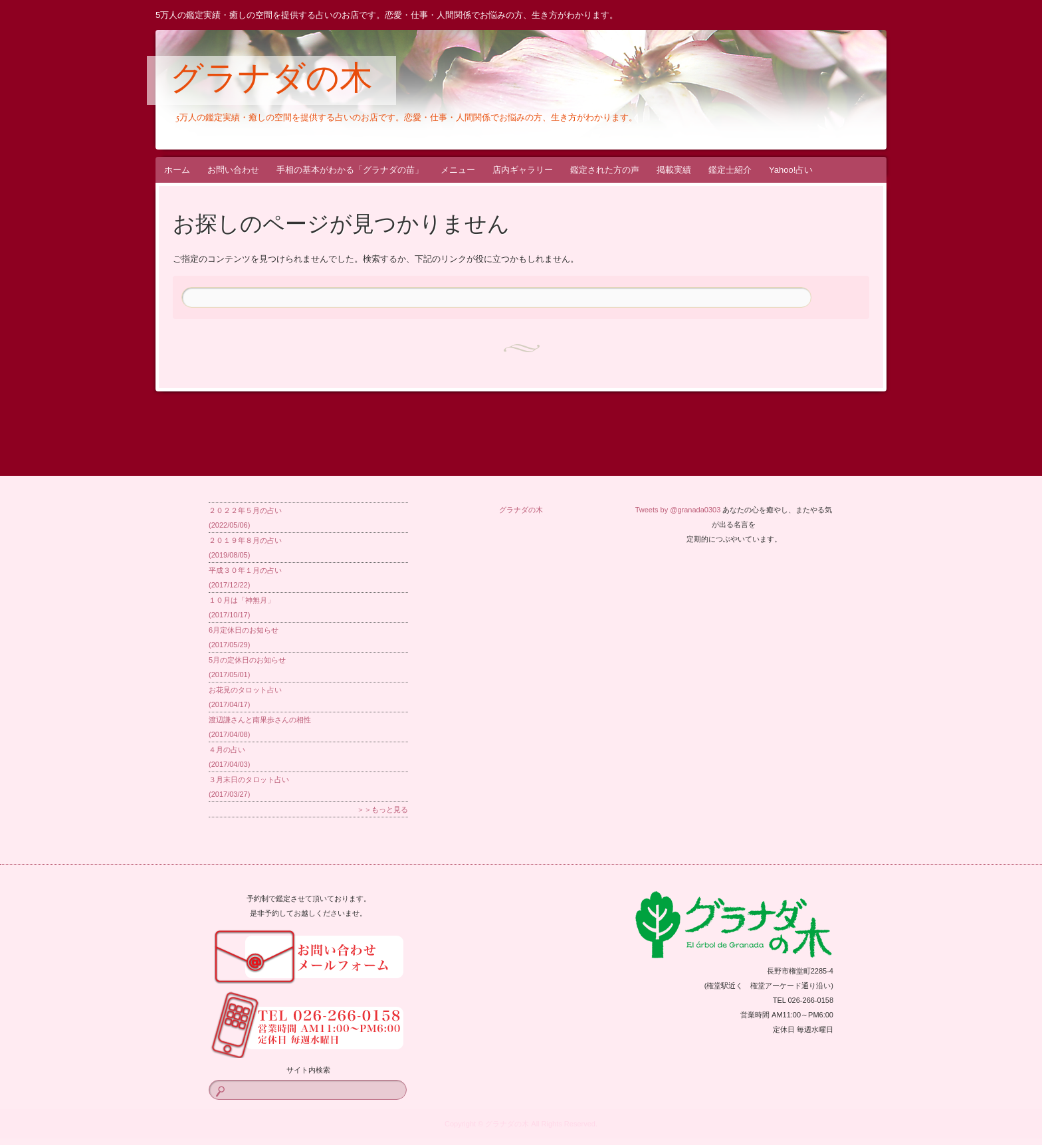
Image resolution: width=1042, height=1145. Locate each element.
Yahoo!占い (791, 170)
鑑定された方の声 (604, 170)
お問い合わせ (233, 170)
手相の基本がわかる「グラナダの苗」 (349, 170)
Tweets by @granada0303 (678, 510)
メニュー (458, 170)
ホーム (177, 170)
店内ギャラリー (522, 170)
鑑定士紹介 (730, 170)
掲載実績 (674, 170)
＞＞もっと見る (382, 809)
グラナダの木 (271, 81)
